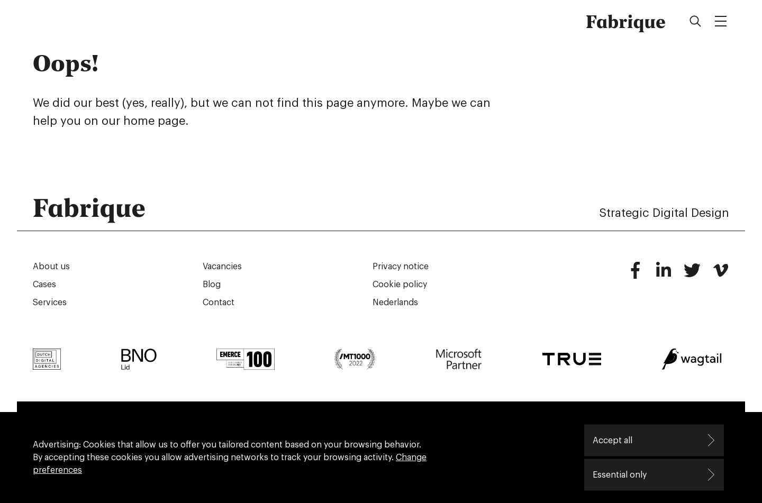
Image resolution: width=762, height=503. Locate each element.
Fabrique (626, 21)
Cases (44, 284)
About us (51, 266)
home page (154, 121)
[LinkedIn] (663, 275)
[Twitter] (692, 275)
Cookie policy (400, 284)
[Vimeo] (720, 275)
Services (50, 302)
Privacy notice (401, 266)
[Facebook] (635, 275)
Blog (212, 284)
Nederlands (395, 302)
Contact (218, 302)
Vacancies (222, 266)
